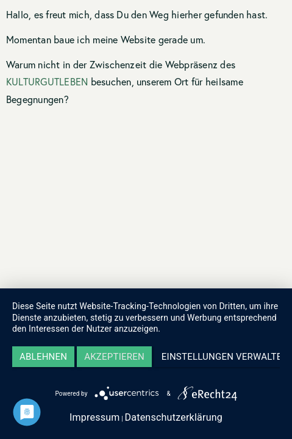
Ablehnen (43, 356)
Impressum (94, 417)
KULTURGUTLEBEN (47, 81)
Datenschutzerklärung (173, 417)
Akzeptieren (114, 356)
